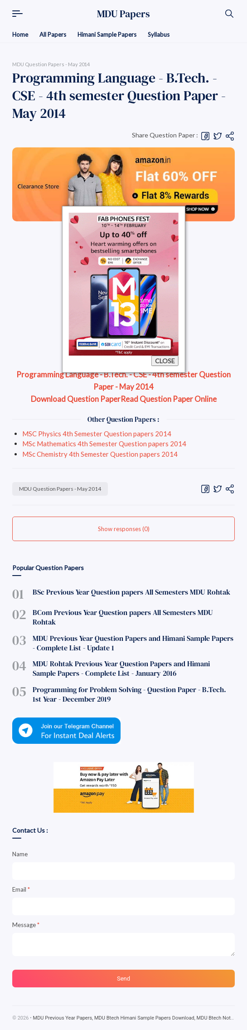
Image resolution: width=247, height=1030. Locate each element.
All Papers (52, 34)
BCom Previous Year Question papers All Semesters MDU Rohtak (123, 617)
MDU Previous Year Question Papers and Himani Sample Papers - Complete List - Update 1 (133, 643)
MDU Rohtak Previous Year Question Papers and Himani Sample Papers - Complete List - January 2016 (121, 668)
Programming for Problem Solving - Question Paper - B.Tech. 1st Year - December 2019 (129, 694)
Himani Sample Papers (106, 34)
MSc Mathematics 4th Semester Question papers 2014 (104, 443)
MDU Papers (123, 13)
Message (25, 924)
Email (21, 889)
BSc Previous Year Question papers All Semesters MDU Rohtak (131, 592)
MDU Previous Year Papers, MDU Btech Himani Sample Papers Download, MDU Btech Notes (134, 1018)
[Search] (229, 13)
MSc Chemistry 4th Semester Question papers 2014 (100, 454)
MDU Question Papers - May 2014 (60, 488)
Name (20, 854)
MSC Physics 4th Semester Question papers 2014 (96, 434)
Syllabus (159, 34)
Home (20, 34)
